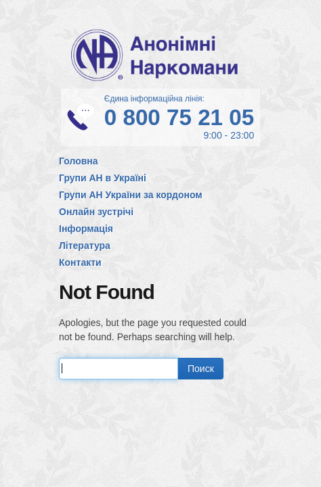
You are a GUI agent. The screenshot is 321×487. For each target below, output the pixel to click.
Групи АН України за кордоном (130, 194)
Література (84, 245)
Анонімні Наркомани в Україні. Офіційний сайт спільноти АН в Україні (160, 55)
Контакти (80, 262)
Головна (78, 161)
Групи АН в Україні (102, 177)
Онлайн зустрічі (96, 211)
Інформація (86, 228)
